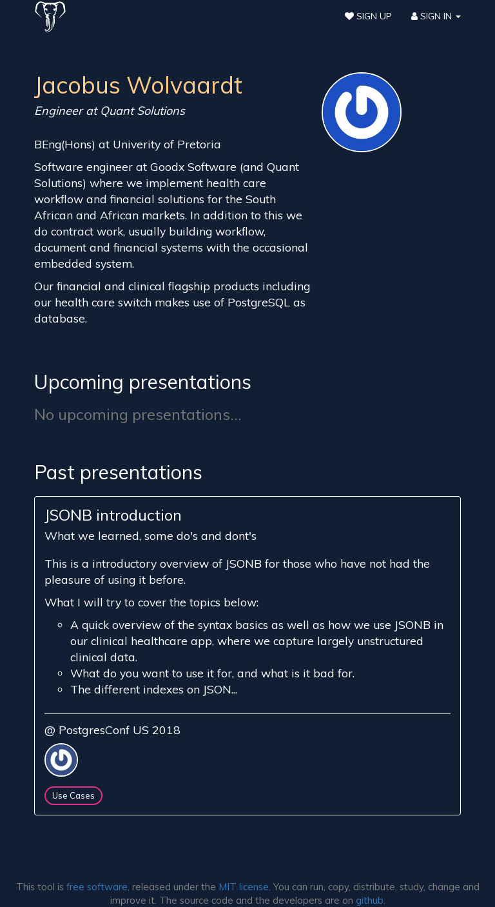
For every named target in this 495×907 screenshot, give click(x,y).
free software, (98, 887)
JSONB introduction (113, 514)
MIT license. (244, 887)
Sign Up (368, 16)
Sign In (436, 16)
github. (370, 900)
